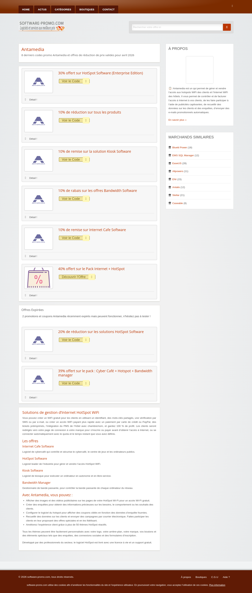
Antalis (176, 187)
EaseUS (177, 163)
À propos (186, 577)
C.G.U (214, 577)
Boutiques (86, 9)
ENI (174, 179)
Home (26, 9)
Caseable (177, 203)
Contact (109, 9)
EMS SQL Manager (183, 155)
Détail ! (31, 99)
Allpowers (177, 171)
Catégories (63, 9)
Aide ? (226, 577)
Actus (42, 9)
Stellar (176, 195)
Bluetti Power (179, 147)
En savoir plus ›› (178, 119)
